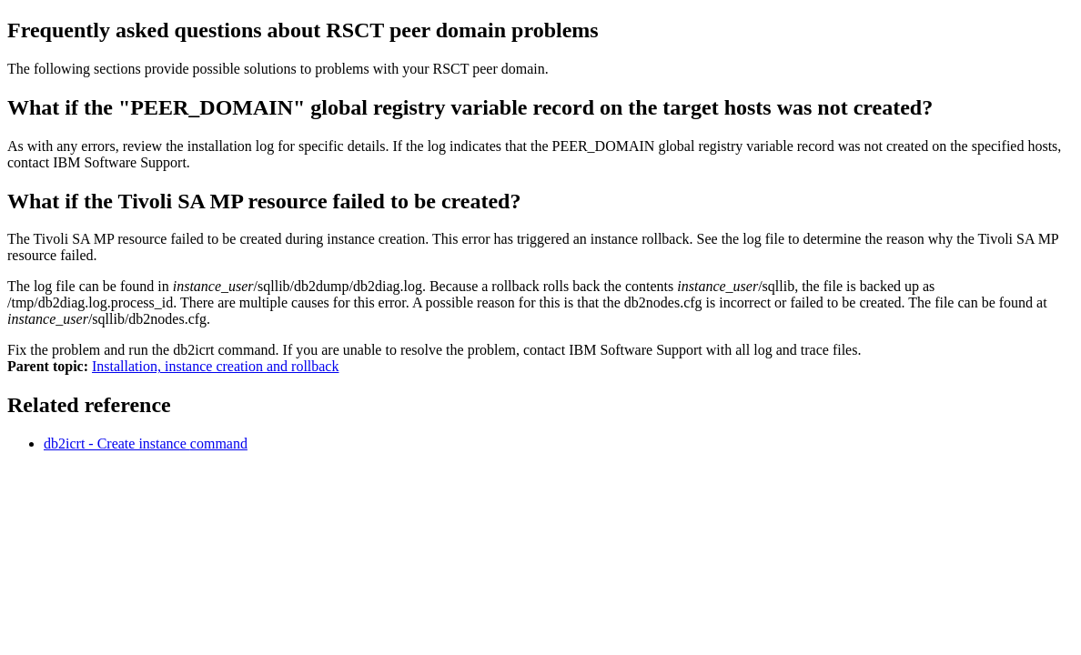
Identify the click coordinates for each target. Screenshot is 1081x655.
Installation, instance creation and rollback (215, 366)
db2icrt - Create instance (146, 443)
